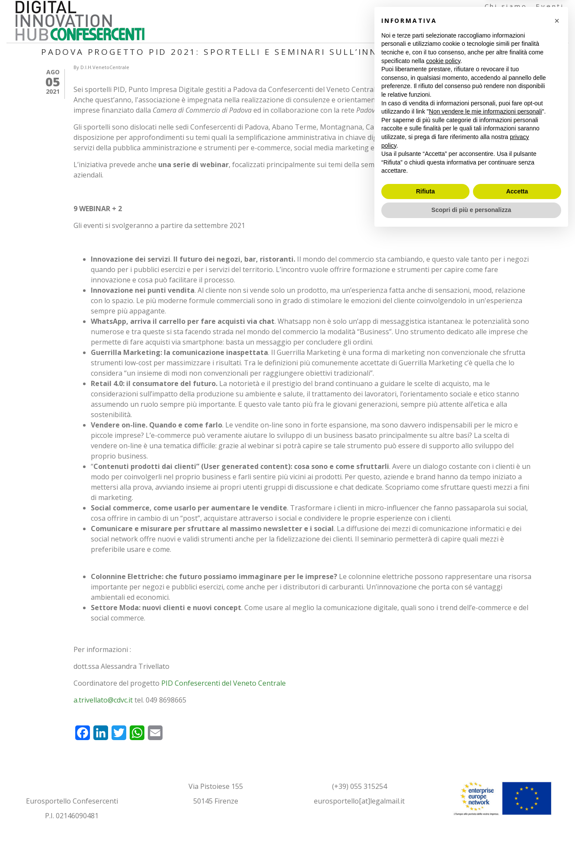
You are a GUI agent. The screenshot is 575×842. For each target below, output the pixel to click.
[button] (557, 629)
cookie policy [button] (443, 669)
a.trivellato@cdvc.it (103, 700)
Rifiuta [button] (425, 799)
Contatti (550, 34)
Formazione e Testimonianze (499, 20)
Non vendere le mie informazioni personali (485, 719)
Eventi (550, 6)
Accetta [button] (517, 799)
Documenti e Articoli (477, 34)
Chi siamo (506, 6)
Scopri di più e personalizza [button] (471, 818)
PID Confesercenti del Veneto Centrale (223, 683)
